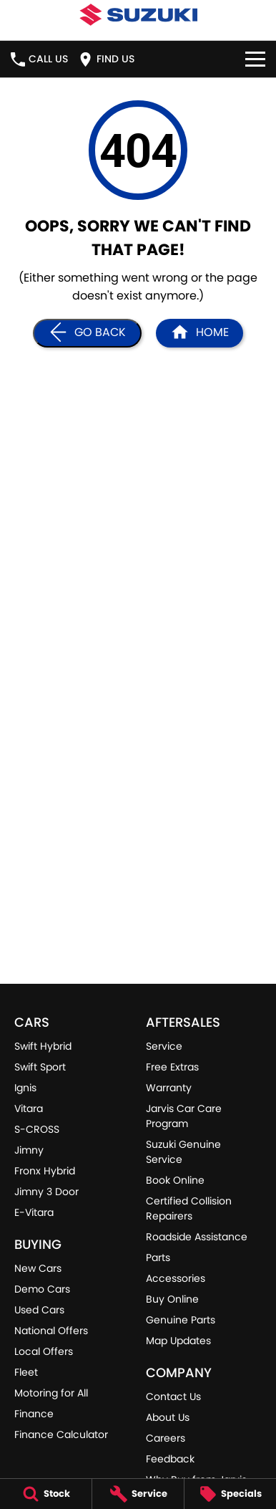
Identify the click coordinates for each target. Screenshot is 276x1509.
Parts (158, 1257)
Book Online (175, 1180)
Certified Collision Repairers (189, 1208)
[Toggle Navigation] (255, 59)
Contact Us (173, 1396)
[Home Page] (199, 333)
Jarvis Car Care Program (184, 1116)
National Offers (51, 1330)
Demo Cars (42, 1289)
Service (164, 1046)
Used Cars (39, 1310)
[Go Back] (87, 333)
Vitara (28, 1108)
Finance (34, 1414)
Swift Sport (40, 1067)
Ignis (25, 1088)
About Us (167, 1417)
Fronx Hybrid (44, 1171)
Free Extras (172, 1067)
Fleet (26, 1372)
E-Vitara (34, 1212)
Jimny (29, 1150)
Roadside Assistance (196, 1237)
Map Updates (178, 1340)
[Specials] (230, 1494)
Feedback (170, 1459)
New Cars (37, 1268)
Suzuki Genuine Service (183, 1152)
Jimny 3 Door (46, 1191)
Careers (165, 1438)
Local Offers (43, 1351)
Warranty (169, 1088)
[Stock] (46, 1494)
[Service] (138, 1494)
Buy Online (172, 1299)
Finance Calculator (61, 1434)
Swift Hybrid (43, 1046)
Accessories (175, 1278)
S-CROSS (36, 1129)
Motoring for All (51, 1393)
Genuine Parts (180, 1320)
